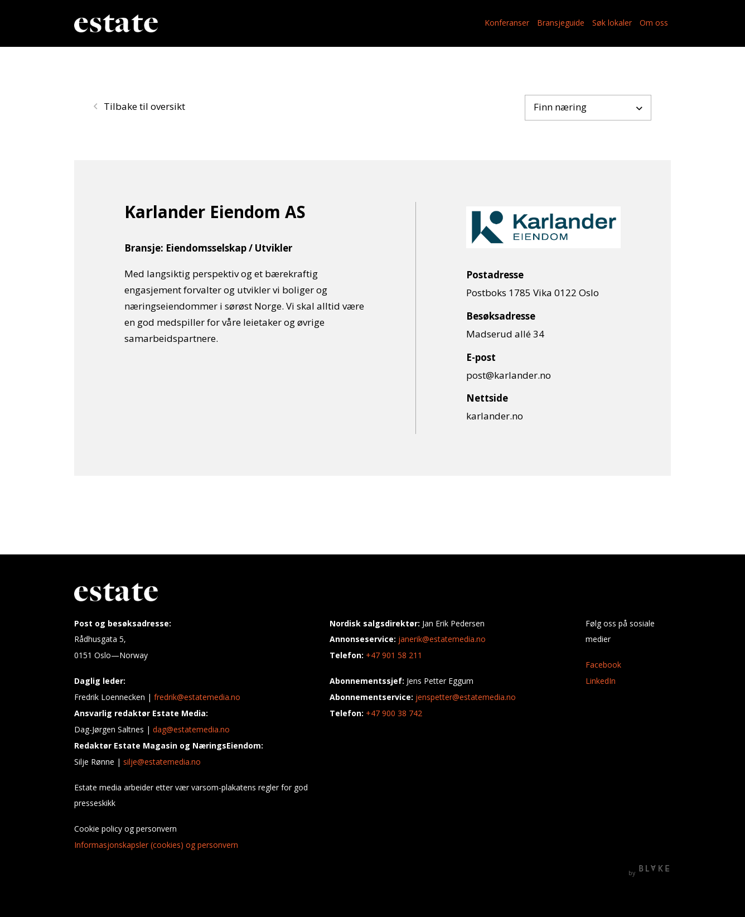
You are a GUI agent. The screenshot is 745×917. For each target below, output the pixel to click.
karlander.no (494, 415)
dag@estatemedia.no (191, 729)
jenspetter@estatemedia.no (465, 697)
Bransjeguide (560, 22)
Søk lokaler (612, 22)
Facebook (603, 664)
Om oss (654, 22)
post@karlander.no (508, 375)
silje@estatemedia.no (162, 761)
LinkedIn (601, 680)
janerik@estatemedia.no (442, 639)
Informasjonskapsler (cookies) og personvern (156, 844)
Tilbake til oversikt (139, 106)
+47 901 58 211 (394, 655)
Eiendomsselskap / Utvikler (229, 248)
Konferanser (507, 22)
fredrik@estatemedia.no (197, 697)
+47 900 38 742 (394, 713)
